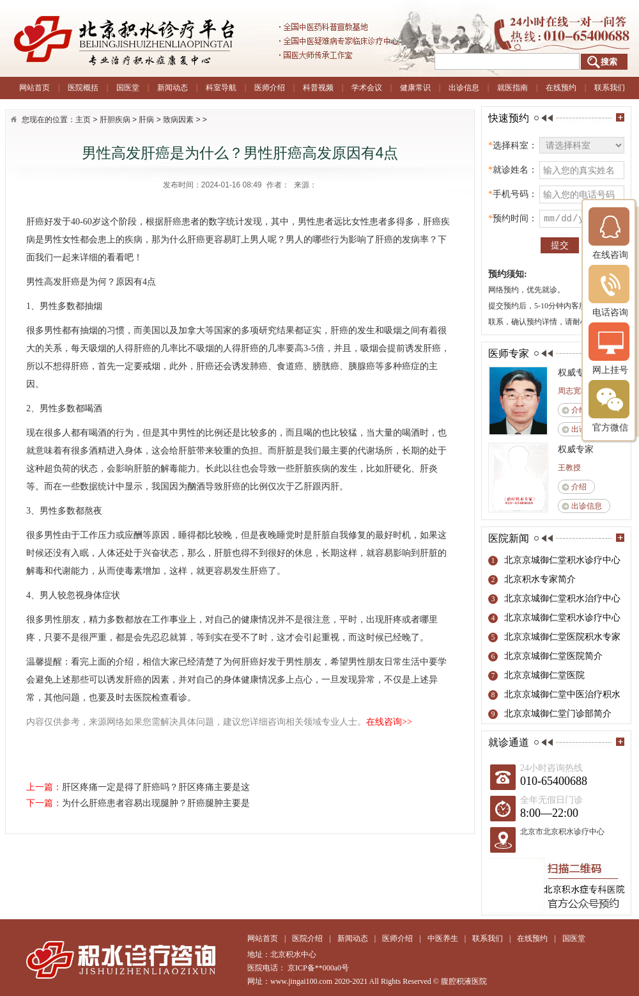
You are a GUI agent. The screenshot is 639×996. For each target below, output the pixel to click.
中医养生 (442, 938)
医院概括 (83, 87)
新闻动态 (172, 87)
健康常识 (415, 87)
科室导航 (221, 87)
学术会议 (366, 87)
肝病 (146, 119)
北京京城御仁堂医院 (544, 675)
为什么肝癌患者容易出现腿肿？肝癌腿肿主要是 (156, 803)
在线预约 (561, 87)
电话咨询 (610, 290)
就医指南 (512, 87)
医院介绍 (307, 938)
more (620, 117)
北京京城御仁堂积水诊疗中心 (562, 560)
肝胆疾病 (115, 119)
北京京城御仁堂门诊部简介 (558, 713)
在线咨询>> (389, 722)
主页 (83, 119)
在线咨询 (610, 233)
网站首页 (34, 87)
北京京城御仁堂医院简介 (553, 656)
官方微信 (610, 405)
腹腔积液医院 (464, 981)
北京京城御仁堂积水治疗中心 (562, 598)
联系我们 (609, 87)
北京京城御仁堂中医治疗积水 (562, 694)
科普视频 (318, 87)
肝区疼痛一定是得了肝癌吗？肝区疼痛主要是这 (156, 787)
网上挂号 (610, 348)
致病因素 (178, 119)
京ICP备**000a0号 (318, 967)
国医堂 (127, 87)
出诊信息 (464, 87)
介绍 (579, 410)
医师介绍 (269, 87)
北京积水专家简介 (540, 579)
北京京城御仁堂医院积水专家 (562, 637)
